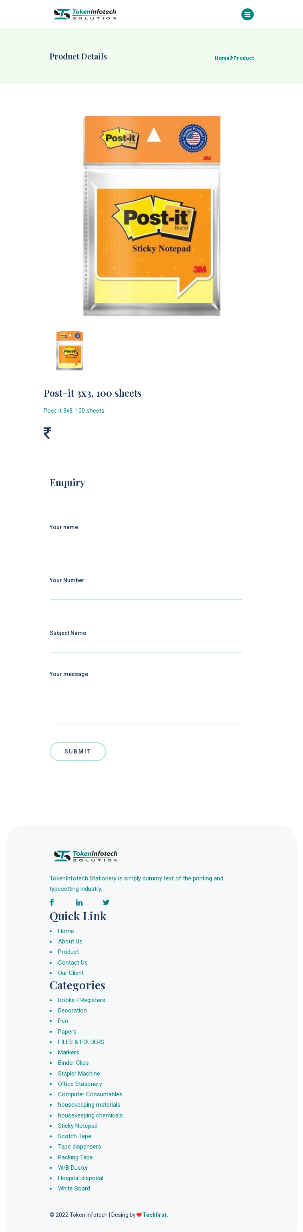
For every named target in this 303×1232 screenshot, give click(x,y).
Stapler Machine (79, 1073)
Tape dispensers (79, 1147)
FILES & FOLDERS (81, 1042)
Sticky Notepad (78, 1125)
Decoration (72, 1010)
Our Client (71, 973)
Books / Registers (81, 1000)
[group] (152, 218)
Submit (78, 751)
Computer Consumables (90, 1094)
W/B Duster (73, 1167)
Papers (67, 1031)
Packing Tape (75, 1157)
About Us (70, 941)
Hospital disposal (80, 1178)
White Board (74, 1188)
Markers (68, 1052)
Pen (63, 1021)
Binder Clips (73, 1063)
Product (68, 952)
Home (66, 931)
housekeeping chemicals (90, 1115)
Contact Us (73, 962)
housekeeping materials (89, 1105)
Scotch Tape (74, 1136)
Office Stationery (80, 1084)
